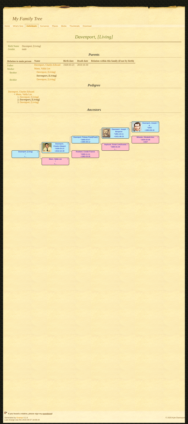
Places (55, 26)
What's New (18, 26)
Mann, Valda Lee (42, 68)
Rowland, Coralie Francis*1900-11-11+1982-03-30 (85, 154)
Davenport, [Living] (46, 72)
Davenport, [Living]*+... (25, 154)
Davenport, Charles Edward (47, 65)
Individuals (32, 26)
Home (7, 26)
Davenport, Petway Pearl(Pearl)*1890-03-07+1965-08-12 (85, 139)
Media (63, 26)
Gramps (19, 418)
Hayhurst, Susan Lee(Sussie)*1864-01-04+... (115, 146)
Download (87, 26)
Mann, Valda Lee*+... (55, 161)
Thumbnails (75, 26)
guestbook (47, 414)
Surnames (44, 26)
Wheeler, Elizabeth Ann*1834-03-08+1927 (145, 139)
